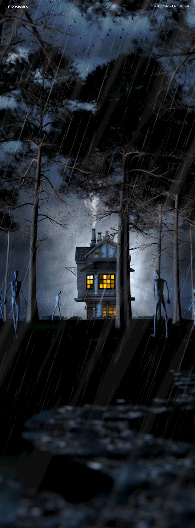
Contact (184, 6)
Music (156, 6)
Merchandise (169, 6)
